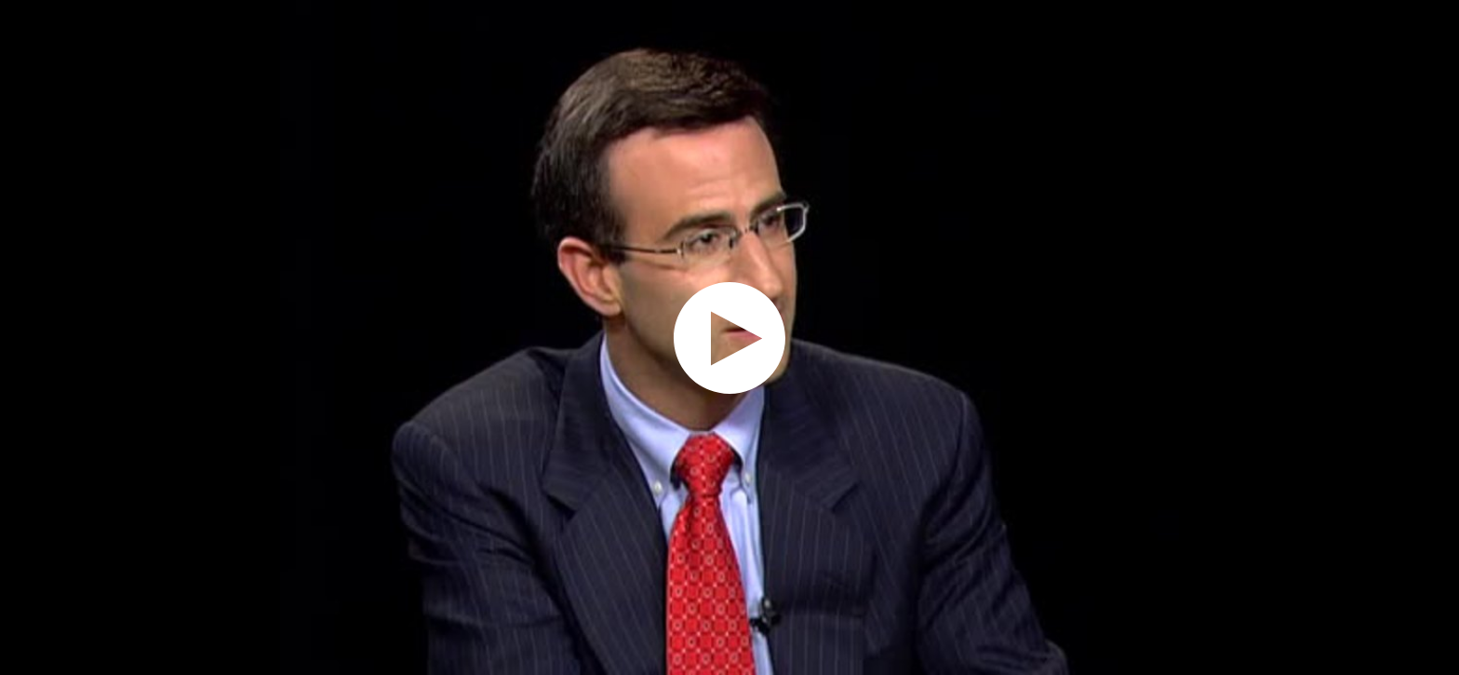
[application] (729, 337)
